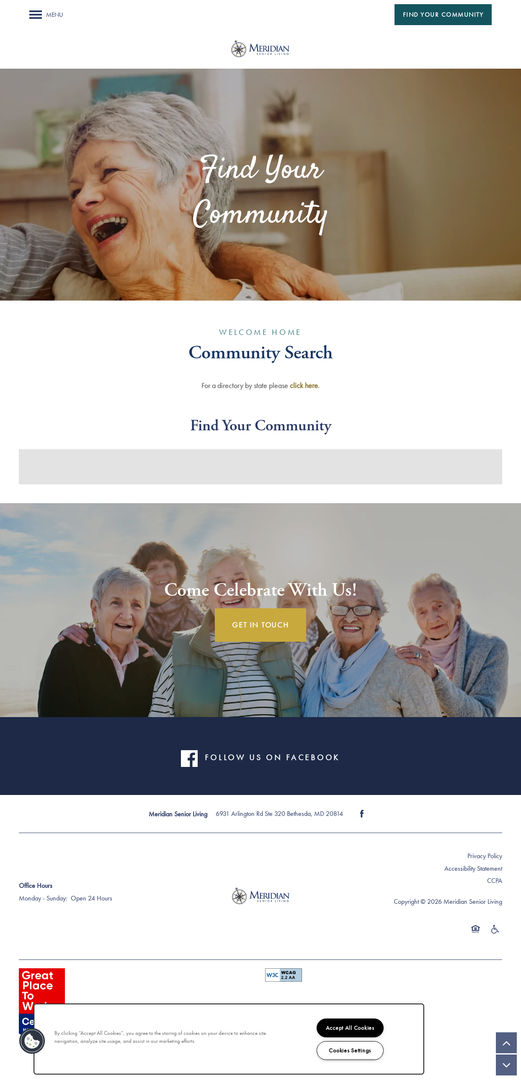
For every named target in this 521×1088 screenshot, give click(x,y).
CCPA (494, 880)
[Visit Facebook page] (361, 813)
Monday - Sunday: (43, 898)
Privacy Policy (484, 855)
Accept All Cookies (350, 1027)
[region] (229, 1039)
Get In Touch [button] (260, 625)
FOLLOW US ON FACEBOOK (272, 758)
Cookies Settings (350, 1050)
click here (304, 385)
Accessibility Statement (473, 868)
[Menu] (46, 14)
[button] (443, 14)
